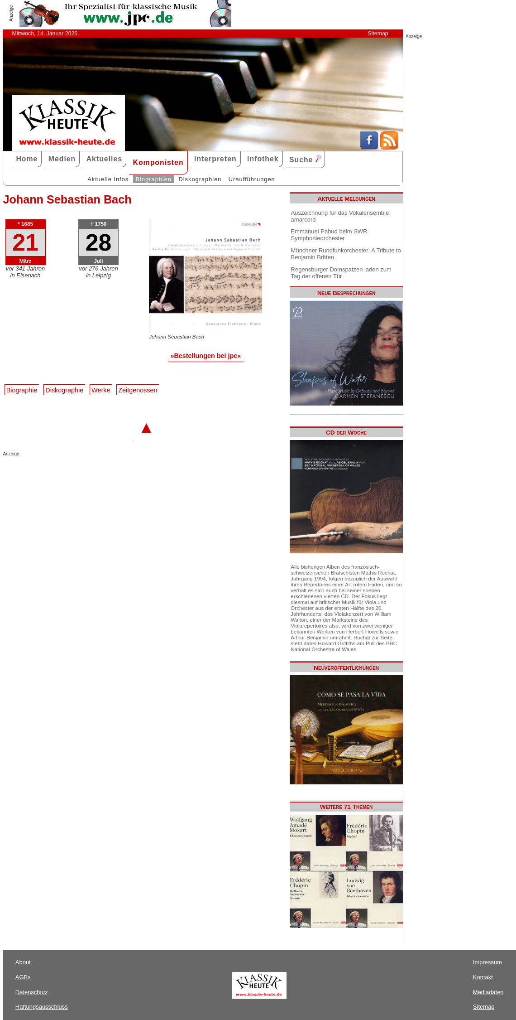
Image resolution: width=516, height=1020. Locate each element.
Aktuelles (104, 159)
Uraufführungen (252, 179)
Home (27, 159)
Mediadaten (488, 992)
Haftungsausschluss (41, 1006)
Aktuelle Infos (108, 179)
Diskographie (64, 390)
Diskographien (199, 179)
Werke (100, 390)
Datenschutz (31, 992)
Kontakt (483, 977)
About (23, 962)
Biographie (22, 390)
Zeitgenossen (137, 390)
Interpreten (215, 159)
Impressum (487, 962)
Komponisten (158, 162)
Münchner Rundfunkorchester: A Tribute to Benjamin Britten (346, 254)
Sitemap (378, 33)
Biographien (154, 179)
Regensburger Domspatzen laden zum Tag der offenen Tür (341, 273)
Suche (305, 159)
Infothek (263, 159)
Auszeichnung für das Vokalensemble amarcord (340, 216)
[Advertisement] (109, 474)
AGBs (23, 977)
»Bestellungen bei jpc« (205, 355)
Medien (62, 159)
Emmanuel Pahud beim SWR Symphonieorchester (329, 235)
